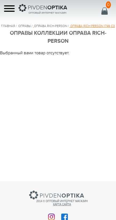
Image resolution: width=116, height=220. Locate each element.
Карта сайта (62, 204)
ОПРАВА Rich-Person (50, 26)
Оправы (24, 26)
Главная (8, 26)
